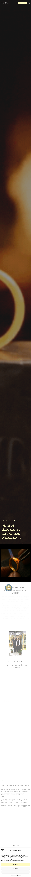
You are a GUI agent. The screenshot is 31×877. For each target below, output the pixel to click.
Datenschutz (13, 875)
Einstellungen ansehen (15, 872)
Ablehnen (15, 868)
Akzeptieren (15, 864)
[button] (29, 850)
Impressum (18, 875)
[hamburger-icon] (29, 3)
